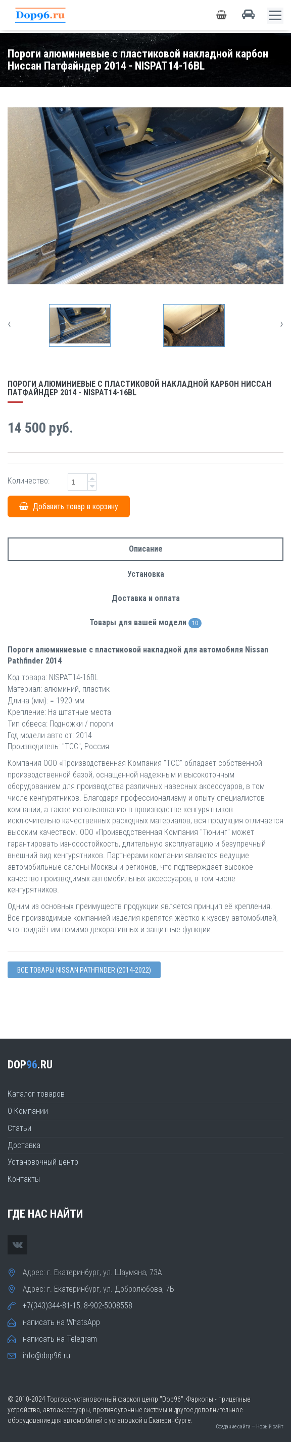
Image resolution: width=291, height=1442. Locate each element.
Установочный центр (43, 1162)
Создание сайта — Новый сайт (249, 1426)
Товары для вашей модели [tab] (145, 623)
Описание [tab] (146, 549)
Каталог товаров (36, 1094)
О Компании (28, 1111)
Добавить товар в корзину (68, 506)
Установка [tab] (145, 574)
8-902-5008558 (108, 1305)
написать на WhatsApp (61, 1322)
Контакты (24, 1179)
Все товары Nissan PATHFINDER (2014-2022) (84, 970)
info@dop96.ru (46, 1355)
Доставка (24, 1145)
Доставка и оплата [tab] (146, 598)
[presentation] (9, 323)
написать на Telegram (60, 1339)
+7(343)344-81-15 (51, 1305)
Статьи (19, 1128)
